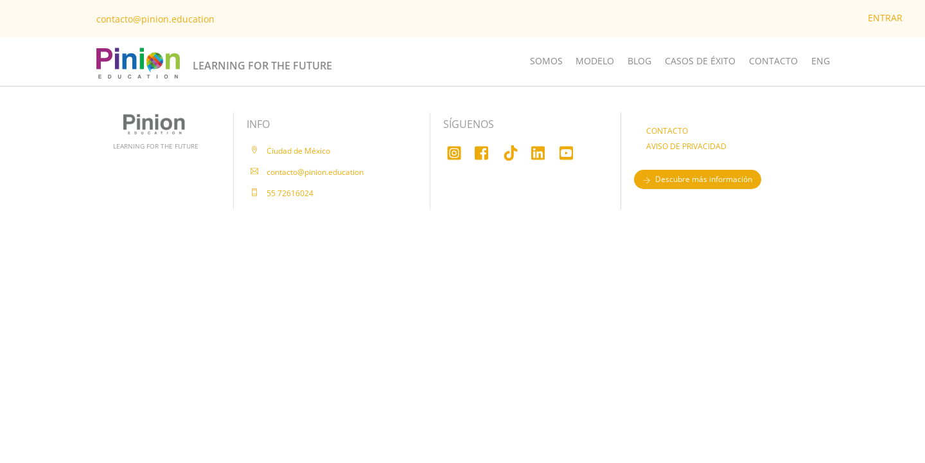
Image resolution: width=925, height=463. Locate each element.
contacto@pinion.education (155, 19)
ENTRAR (885, 18)
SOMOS (546, 61)
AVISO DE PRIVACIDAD (686, 146)
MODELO (595, 61)
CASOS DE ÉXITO (700, 61)
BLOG (639, 61)
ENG (820, 61)
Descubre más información (697, 179)
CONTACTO (773, 61)
